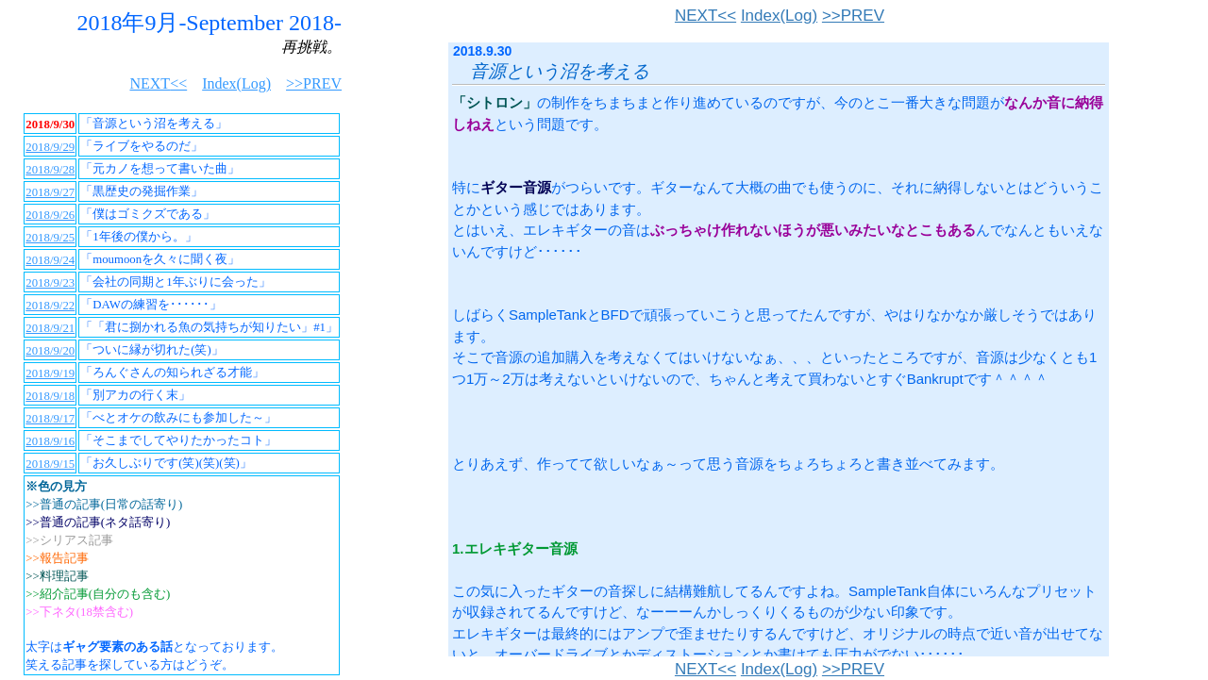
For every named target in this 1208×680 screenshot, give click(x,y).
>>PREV (853, 16)
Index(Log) (779, 16)
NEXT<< (705, 16)
